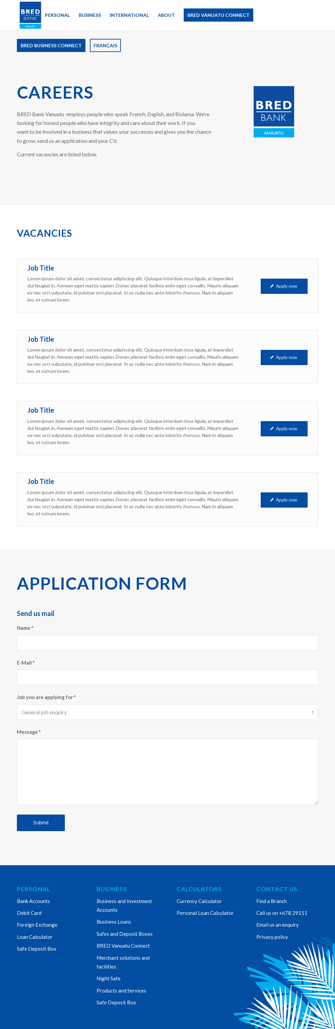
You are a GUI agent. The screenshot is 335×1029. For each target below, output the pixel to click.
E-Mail (25, 663)
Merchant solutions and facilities (123, 962)
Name (25, 628)
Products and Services (121, 990)
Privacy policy (272, 937)
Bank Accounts (33, 901)
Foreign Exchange (37, 925)
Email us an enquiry (277, 925)
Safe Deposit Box (36, 949)
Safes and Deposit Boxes (125, 934)
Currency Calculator (199, 901)
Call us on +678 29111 (281, 913)
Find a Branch (271, 901)
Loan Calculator (35, 937)
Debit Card (29, 913)
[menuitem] (29, 15)
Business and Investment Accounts (124, 905)
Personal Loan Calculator (205, 913)
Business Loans (114, 922)
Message (29, 732)
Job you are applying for (46, 697)
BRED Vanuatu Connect (123, 946)
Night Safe (109, 978)
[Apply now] (284, 286)
